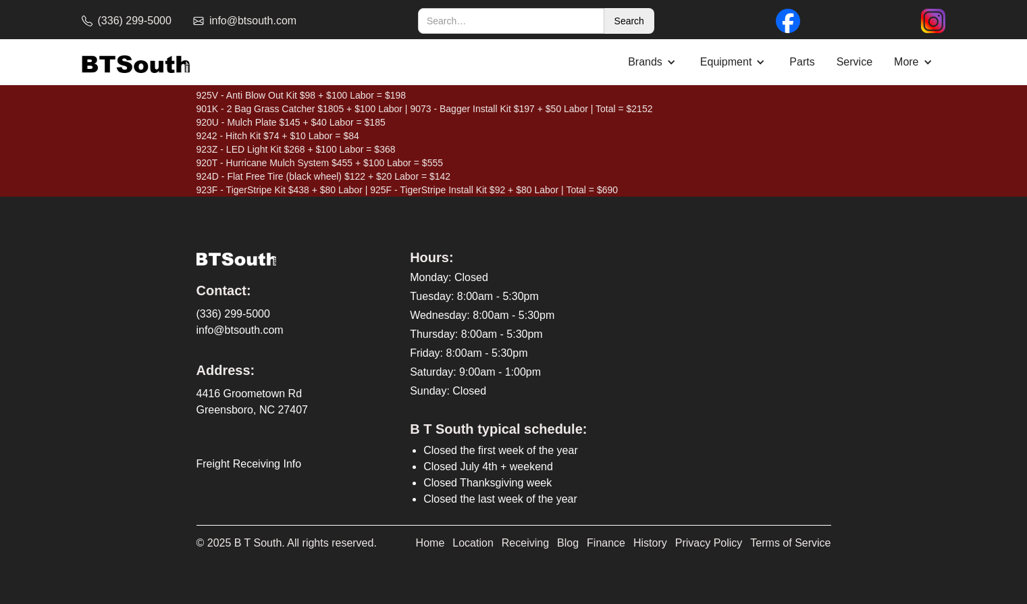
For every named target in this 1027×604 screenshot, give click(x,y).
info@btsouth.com (240, 330)
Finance (606, 543)
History (650, 543)
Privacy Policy (709, 543)
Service (854, 62)
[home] (136, 62)
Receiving (525, 543)
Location (473, 543)
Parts (801, 62)
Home (430, 543)
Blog (568, 543)
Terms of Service (790, 543)
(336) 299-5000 (233, 314)
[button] (653, 62)
